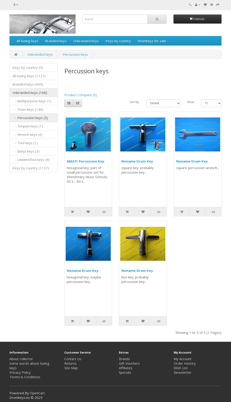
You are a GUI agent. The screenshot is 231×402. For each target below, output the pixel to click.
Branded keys (56, 40)
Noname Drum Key (137, 161)
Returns (70, 363)
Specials (125, 372)
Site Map (71, 368)
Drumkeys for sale (152, 40)
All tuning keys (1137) (29, 76)
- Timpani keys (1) (27, 126)
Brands (124, 359)
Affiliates (125, 368)
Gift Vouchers (129, 363)
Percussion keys (75, 54)
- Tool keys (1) (25, 143)
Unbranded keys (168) (29, 92)
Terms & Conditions (24, 377)
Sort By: (134, 102)
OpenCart (37, 393)
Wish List (181, 368)
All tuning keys (27, 40)
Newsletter (183, 372)
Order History (185, 363)
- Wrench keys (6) (27, 134)
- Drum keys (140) (27, 109)
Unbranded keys (86, 40)
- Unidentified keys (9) (31, 159)
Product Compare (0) (80, 95)
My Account (183, 359)
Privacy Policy (20, 372)
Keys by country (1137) (30, 168)
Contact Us (72, 359)
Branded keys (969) (27, 84)
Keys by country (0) (27, 67)
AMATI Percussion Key (85, 161)
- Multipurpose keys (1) (31, 101)
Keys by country (118, 40)
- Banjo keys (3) (25, 151)
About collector (21, 359)
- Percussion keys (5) (30, 117)
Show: (190, 102)
